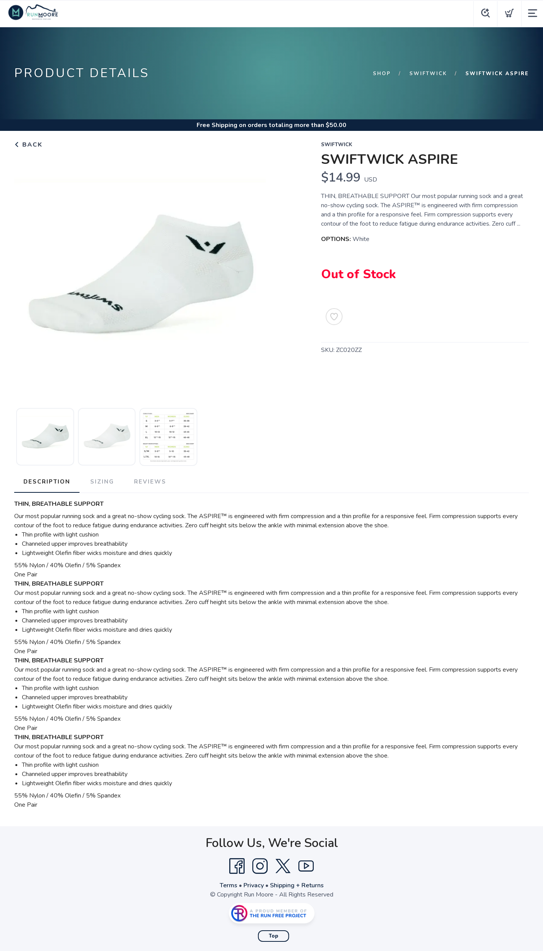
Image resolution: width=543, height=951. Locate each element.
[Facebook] (236, 866)
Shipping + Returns (297, 885)
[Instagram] (260, 866)
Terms (228, 885)
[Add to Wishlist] (334, 316)
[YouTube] (306, 866)
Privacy (253, 885)
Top (273, 936)
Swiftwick (428, 73)
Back (28, 144)
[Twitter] (283, 866)
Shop (382, 73)
